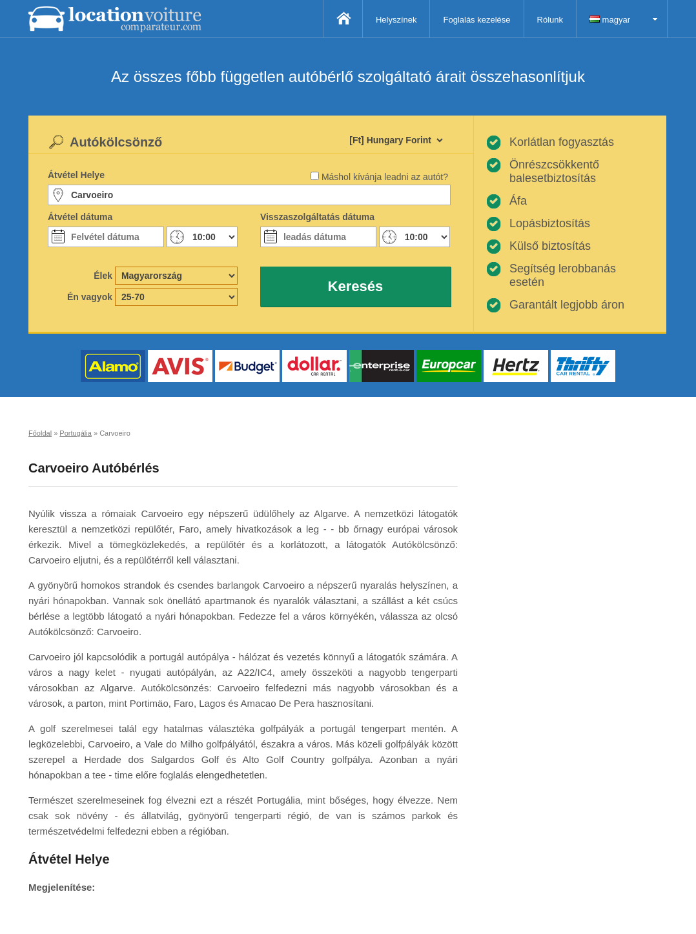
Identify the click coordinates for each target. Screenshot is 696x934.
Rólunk (550, 20)
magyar (609, 20)
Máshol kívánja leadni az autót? (385, 177)
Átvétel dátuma (80, 217)
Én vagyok (89, 297)
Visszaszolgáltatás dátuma (317, 217)
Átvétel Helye (76, 175)
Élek (103, 275)
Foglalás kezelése (476, 20)
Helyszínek (396, 20)
